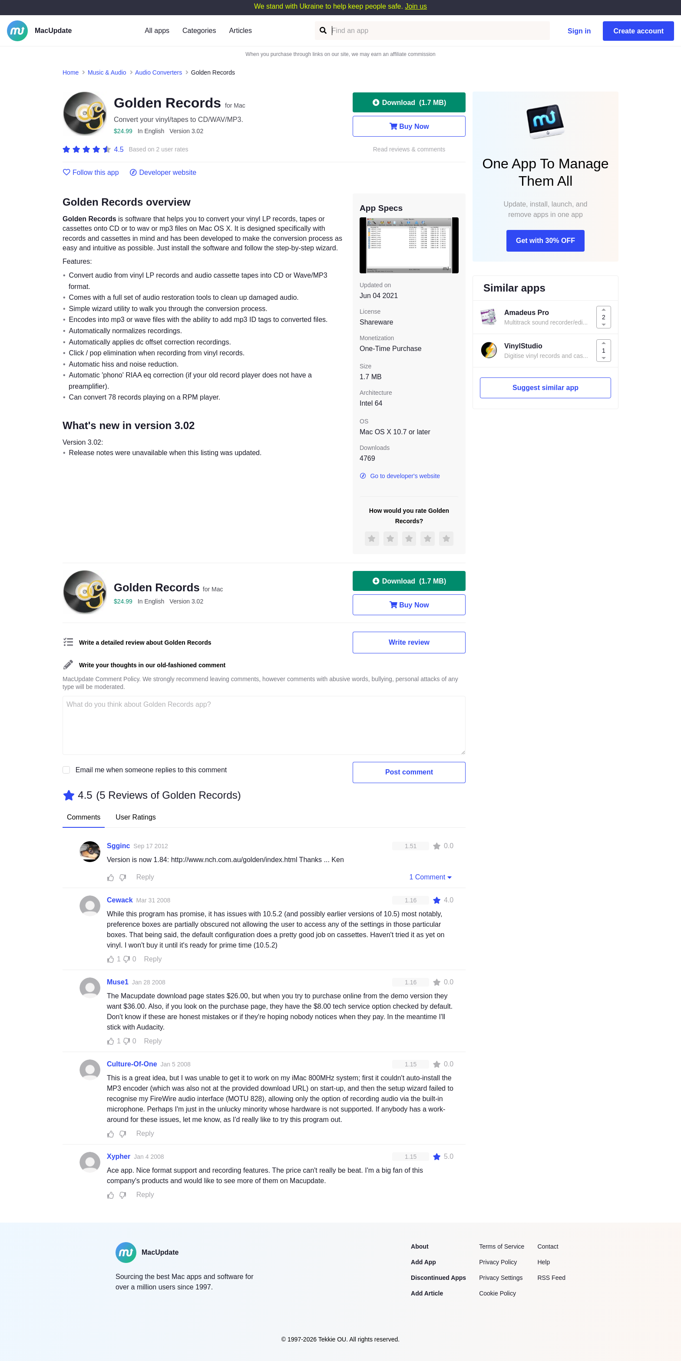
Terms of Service (501, 1246)
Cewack (120, 900)
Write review (409, 642)
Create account (638, 31)
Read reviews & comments (409, 149)
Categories (199, 30)
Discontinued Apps (438, 1278)
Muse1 (118, 982)
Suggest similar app (545, 387)
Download (409, 102)
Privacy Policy (498, 1262)
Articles (240, 30)
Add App (423, 1262)
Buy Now (409, 126)
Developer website (163, 172)
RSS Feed (551, 1278)
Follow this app (91, 172)
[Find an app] (322, 30)
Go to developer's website (400, 476)
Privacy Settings (500, 1278)
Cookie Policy (497, 1293)
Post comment (409, 772)
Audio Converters (158, 72)
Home (71, 72)
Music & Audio (107, 72)
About (419, 1246)
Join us (416, 6)
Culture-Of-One (132, 1064)
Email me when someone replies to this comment (151, 770)
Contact (547, 1246)
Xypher (118, 1156)
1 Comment (431, 877)
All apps (157, 30)
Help (543, 1262)
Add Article (427, 1293)
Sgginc (118, 845)
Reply (145, 877)
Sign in (579, 31)
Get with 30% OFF (545, 240)
